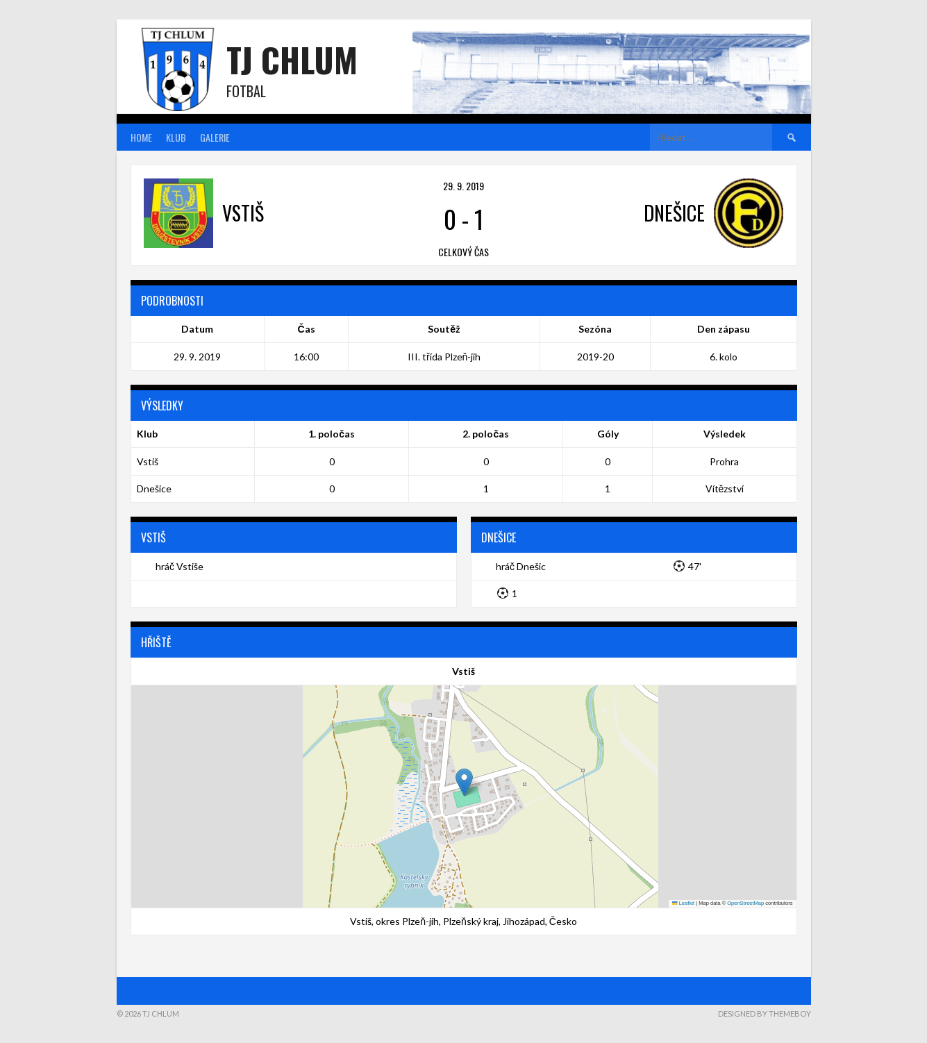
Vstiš (147, 461)
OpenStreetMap (745, 903)
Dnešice (154, 488)
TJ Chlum (292, 59)
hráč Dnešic (521, 566)
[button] (464, 782)
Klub (176, 137)
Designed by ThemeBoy (764, 1013)
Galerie (215, 137)
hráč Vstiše (179, 566)
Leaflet (683, 903)
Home (141, 137)
